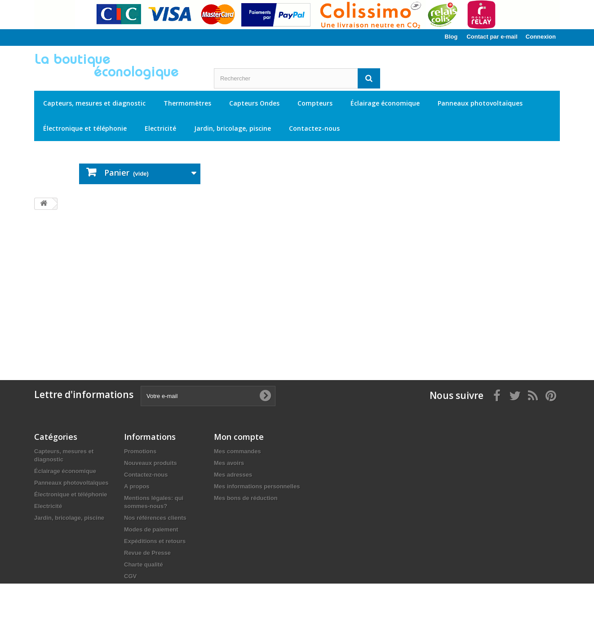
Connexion (541, 36)
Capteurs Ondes (254, 103)
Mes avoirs (229, 463)
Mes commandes (237, 451)
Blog (451, 36)
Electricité (160, 128)
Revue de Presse (147, 552)
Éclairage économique (385, 103)
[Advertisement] (297, 287)
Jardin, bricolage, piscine (232, 128)
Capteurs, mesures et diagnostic (94, 103)
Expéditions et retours (155, 541)
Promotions (140, 451)
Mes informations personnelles (257, 486)
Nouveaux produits (150, 463)
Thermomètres (187, 103)
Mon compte (239, 436)
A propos (137, 486)
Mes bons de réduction (246, 498)
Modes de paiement (151, 529)
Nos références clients (155, 517)
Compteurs (314, 103)
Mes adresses (233, 474)
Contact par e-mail (491, 36)
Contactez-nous (314, 128)
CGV (130, 576)
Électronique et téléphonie (85, 128)
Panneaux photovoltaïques (480, 103)
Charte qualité (143, 564)
